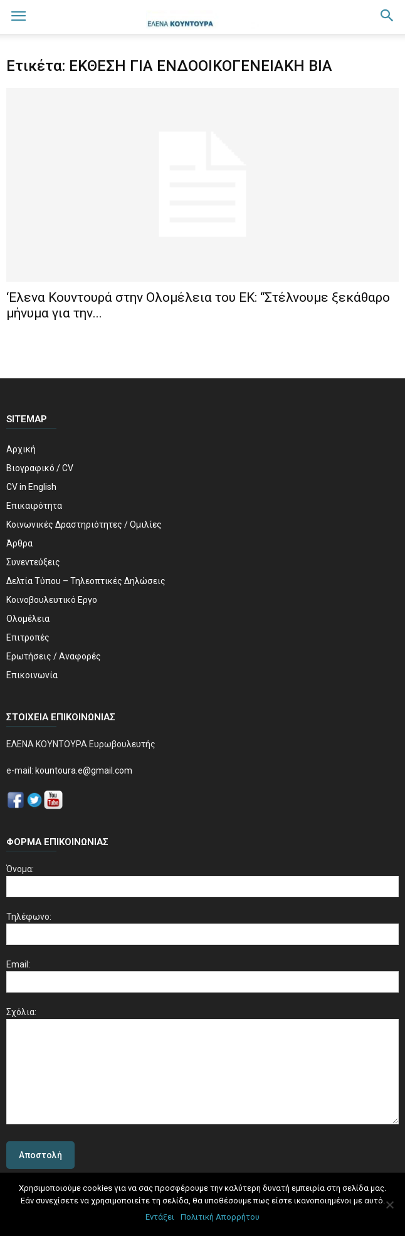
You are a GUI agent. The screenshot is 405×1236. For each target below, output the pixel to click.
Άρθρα (19, 543)
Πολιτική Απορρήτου (220, 1217)
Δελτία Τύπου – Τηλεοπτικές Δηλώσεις (86, 581)
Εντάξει (159, 1217)
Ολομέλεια (28, 619)
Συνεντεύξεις (33, 562)
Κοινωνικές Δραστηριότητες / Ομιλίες (84, 524)
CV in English (31, 487)
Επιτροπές (28, 637)
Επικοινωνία (32, 675)
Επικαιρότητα (34, 506)
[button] (387, 17)
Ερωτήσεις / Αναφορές (53, 656)
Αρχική (21, 449)
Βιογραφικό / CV (39, 468)
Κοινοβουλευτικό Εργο (51, 600)
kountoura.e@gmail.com (82, 770)
